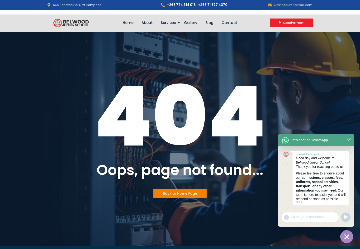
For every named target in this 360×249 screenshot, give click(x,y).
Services (169, 22)
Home (128, 22)
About (147, 22)
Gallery (190, 22)
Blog (209, 22)
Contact (229, 22)
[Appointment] (291, 23)
